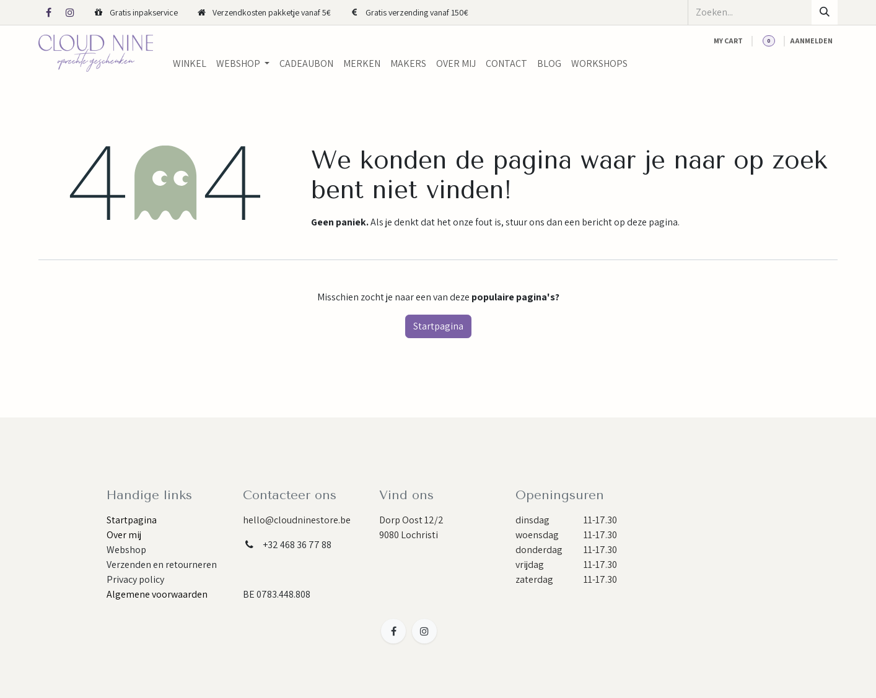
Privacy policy (135, 579)
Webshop (126, 549)
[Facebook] (48, 12)
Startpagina (438, 326)
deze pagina (652, 222)
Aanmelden (811, 40)
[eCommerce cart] (728, 40)
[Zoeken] (825, 12)
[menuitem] (189, 63)
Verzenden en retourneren (162, 564)
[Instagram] (70, 12)
